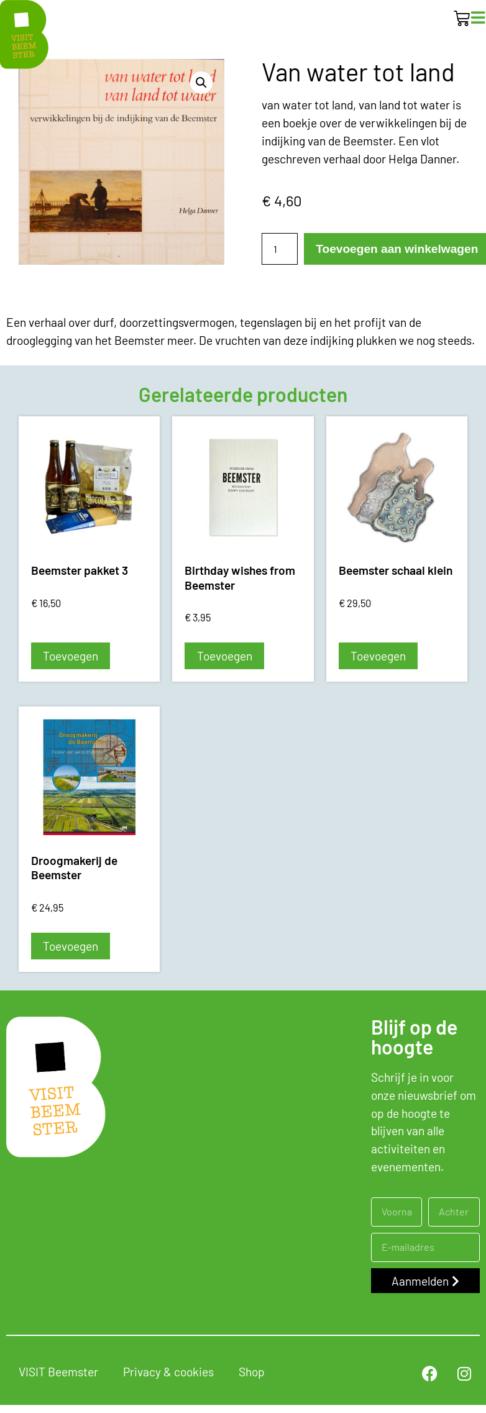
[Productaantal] (280, 249)
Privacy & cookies (168, 1372)
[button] (201, 82)
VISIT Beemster (58, 1372)
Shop (252, 1372)
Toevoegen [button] (70, 656)
